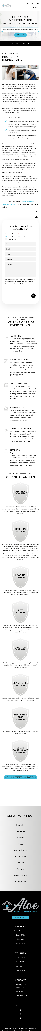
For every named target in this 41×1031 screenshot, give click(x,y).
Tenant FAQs (20, 962)
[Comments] (20, 269)
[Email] (20, 249)
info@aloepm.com (20, 995)
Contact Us (20, 917)
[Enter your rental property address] (20, 30)
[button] (20, 1010)
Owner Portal (14, 112)
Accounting (24, 43)
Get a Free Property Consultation (20, 777)
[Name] (20, 244)
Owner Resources (20, 931)
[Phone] (20, 254)
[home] (7, 5)
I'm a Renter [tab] (24, 237)
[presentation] (23, 288)
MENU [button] (36, 8)
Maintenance (20, 966)
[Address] (20, 259)
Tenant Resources (20, 958)
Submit (20, 35)
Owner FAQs (20, 935)
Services (20, 939)
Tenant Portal (20, 970)
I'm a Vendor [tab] (12, 239)
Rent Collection (17, 43)
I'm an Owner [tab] (12, 237)
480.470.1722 (33, 4)
